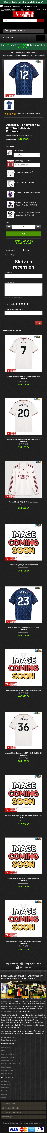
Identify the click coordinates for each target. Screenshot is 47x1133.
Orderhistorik (6, 1084)
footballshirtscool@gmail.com (17, 10)
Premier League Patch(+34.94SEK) (28, 192)
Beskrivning (25, 250)
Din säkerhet (5, 1048)
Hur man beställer (7, 1054)
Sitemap (4, 1094)
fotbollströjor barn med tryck (12, 1112)
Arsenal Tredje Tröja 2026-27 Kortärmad (23, 565)
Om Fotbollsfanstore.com (10, 1064)
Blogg (3, 1097)
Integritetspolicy (7, 1070)
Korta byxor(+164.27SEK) (24, 172)
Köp (23, 234)
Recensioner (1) (10, 250)
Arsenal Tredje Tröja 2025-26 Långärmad (23, 502)
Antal (8, 223)
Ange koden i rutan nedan (14, 309)
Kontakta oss (6, 1067)
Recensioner (10, 282)
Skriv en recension (33, 114)
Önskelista (5, 1088)
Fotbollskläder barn (29, 1025)
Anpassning (18, 161)
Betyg (8, 304)
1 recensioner (21, 114)
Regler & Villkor (6, 1073)
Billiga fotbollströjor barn (33, 1123)
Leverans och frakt (8, 1057)
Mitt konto (5, 1081)
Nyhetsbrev (5, 1091)
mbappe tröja (7, 1117)
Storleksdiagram (11, 255)
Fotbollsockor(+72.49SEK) (25, 182)
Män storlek (19, 151)
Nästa (38, 323)
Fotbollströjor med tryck (10, 1011)
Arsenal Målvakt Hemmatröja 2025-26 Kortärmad (23, 690)
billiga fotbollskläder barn (11, 1108)
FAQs (3, 1051)
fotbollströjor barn (8, 1104)
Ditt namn (9, 272)
